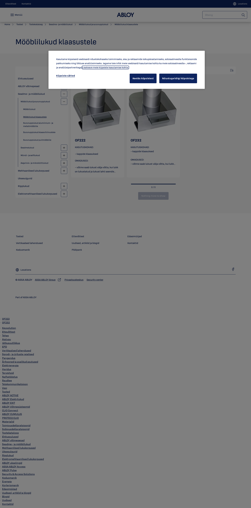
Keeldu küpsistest (143, 78)
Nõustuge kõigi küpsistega (178, 78)
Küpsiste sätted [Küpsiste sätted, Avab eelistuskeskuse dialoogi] (65, 75)
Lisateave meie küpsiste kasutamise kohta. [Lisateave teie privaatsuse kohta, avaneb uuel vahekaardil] (105, 67)
